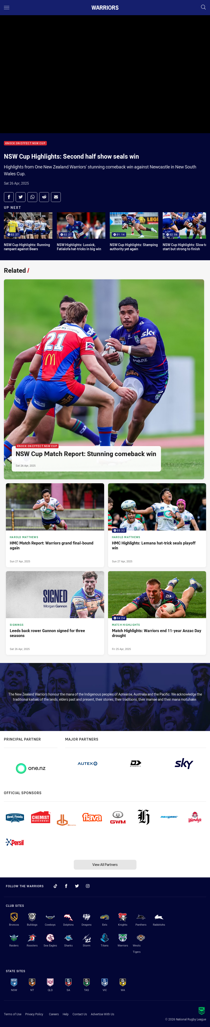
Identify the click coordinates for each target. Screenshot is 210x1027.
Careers (54, 1014)
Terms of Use (12, 1014)
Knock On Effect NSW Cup (25, 143)
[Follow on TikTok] (55, 886)
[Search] (203, 7)
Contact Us (80, 1014)
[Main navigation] (6, 7)
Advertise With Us (102, 1014)
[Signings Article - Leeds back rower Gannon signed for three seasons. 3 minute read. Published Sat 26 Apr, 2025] (55, 613)
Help (66, 1014)
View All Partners (105, 864)
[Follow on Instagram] (88, 886)
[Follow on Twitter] (77, 886)
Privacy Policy (34, 1014)
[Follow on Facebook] (66, 886)
